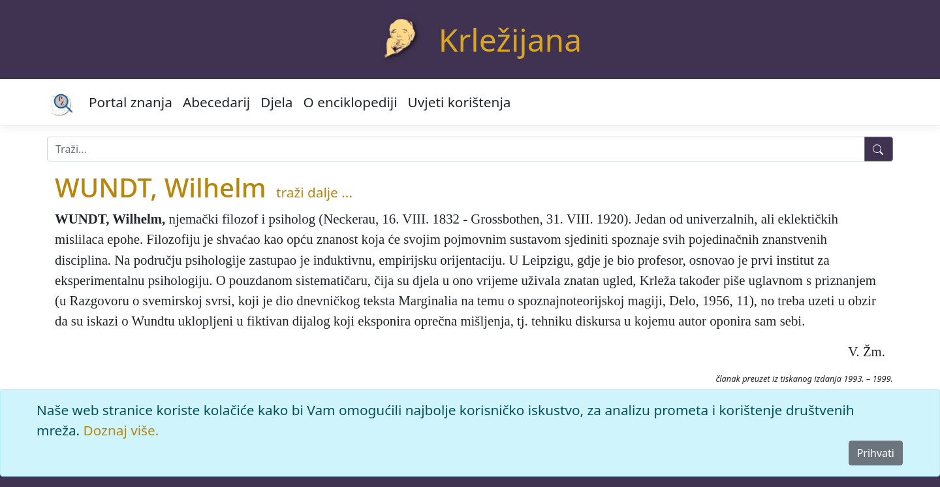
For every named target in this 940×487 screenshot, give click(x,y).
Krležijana (510, 39)
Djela (276, 102)
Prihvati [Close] (875, 453)
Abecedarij (216, 102)
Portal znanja (130, 102)
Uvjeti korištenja (459, 102)
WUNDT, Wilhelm (160, 187)
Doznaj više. (121, 430)
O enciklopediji (351, 102)
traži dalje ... (314, 192)
